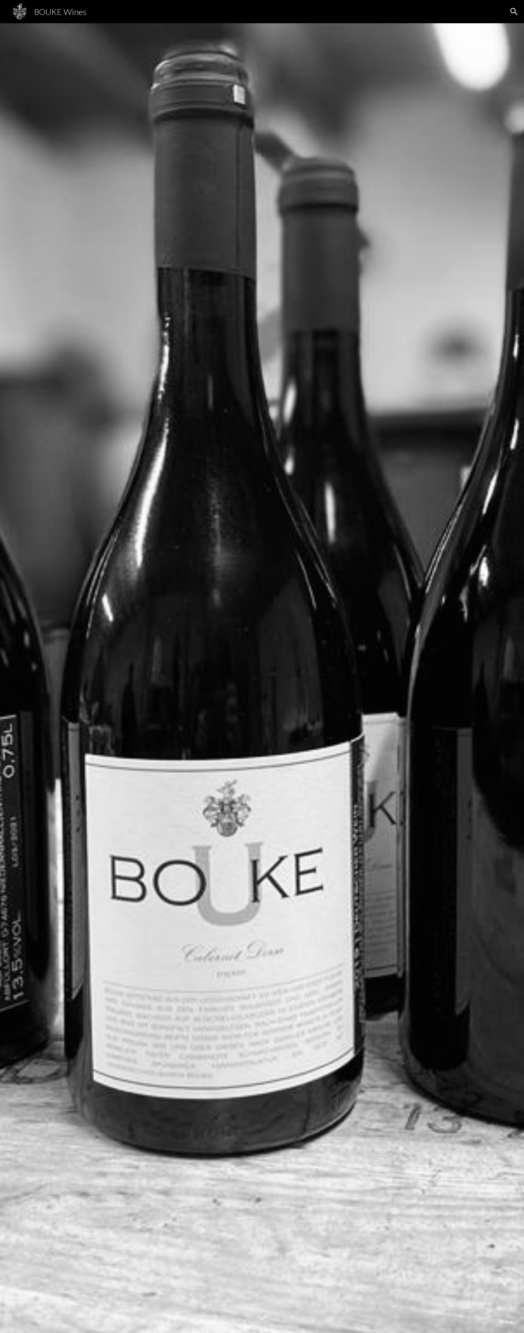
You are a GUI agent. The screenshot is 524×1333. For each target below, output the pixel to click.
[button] (514, 12)
